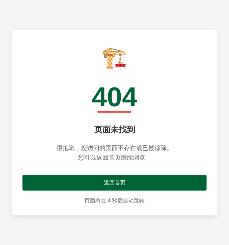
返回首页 (115, 182)
